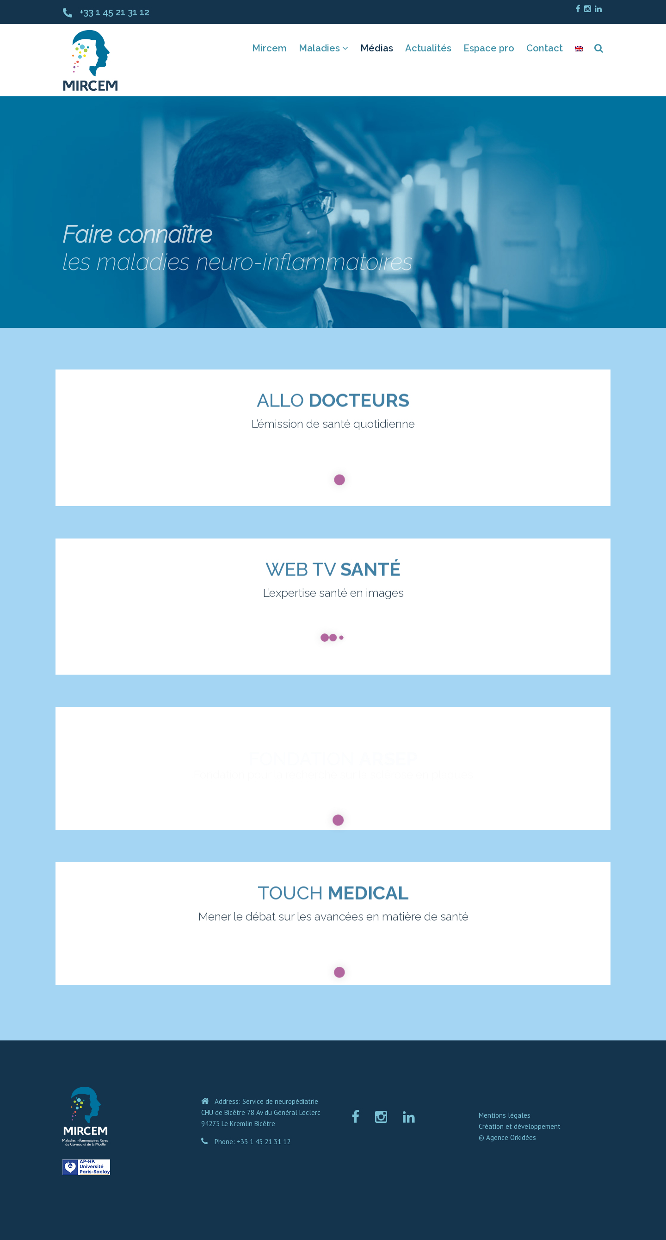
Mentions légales (504, 1115)
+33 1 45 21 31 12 (114, 12)
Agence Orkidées (511, 1137)
